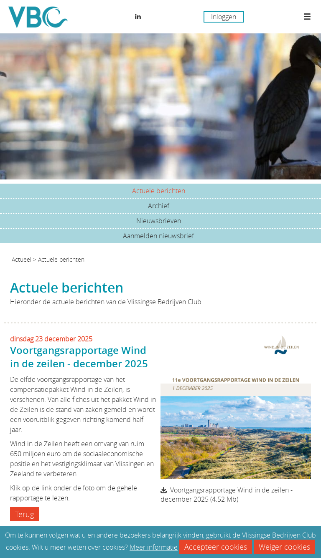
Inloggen (223, 16)
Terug (24, 514)
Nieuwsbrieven (158, 220)
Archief (158, 205)
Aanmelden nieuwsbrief (158, 235)
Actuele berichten (158, 190)
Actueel (21, 259)
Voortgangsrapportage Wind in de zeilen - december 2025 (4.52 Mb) (226, 494)
